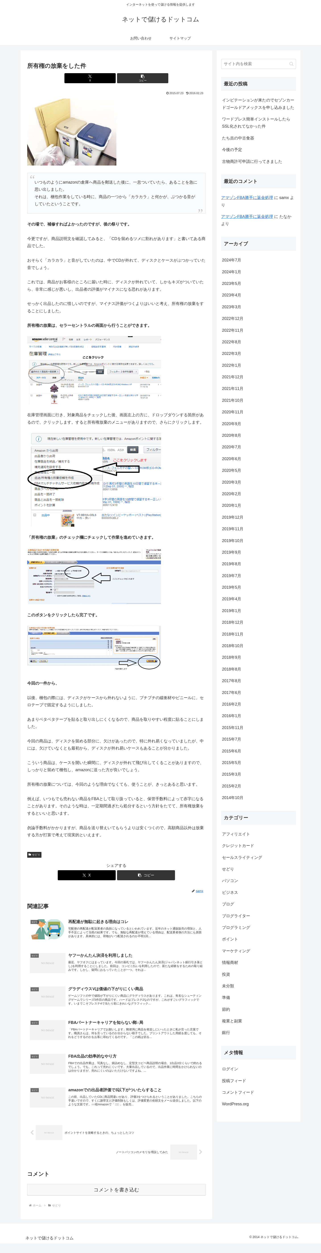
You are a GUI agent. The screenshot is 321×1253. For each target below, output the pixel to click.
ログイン (230, 1069)
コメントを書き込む (116, 1199)
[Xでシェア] (101, 78)
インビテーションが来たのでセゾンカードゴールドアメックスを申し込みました (258, 104)
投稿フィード (234, 1081)
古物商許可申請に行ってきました (252, 161)
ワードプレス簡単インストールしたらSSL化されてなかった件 (256, 122)
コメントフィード (238, 1092)
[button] (131, 78)
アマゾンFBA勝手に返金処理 (247, 197)
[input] (258, 64)
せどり (34, 854)
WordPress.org (235, 1104)
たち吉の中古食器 (238, 138)
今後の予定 (232, 149)
